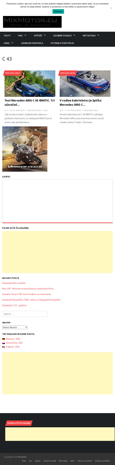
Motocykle (89, 35)
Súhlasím (58, 11)
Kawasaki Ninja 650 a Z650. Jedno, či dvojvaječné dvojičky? (31, 299)
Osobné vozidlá (62, 35)
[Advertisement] (57, 252)
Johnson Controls (32, 42)
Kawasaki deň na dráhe (13, 282)
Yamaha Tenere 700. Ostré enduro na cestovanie (26, 294)
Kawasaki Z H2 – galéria (14, 305)
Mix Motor (22, 457)
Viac (20, 35)
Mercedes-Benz (12, 73)
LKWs (7, 42)
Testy (7, 35)
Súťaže (38, 35)
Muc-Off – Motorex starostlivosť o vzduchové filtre (28, 288)
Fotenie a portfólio (62, 42)
